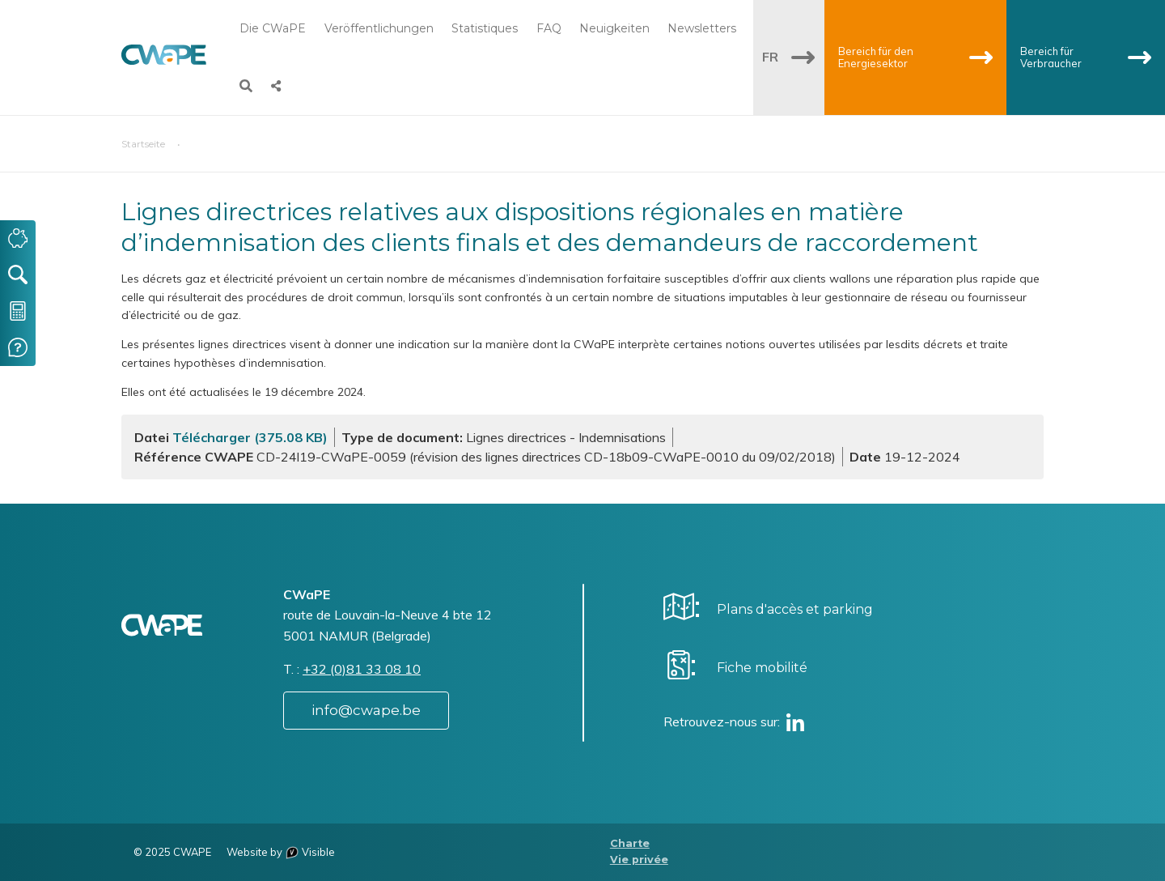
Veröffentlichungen (379, 28)
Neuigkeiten (614, 28)
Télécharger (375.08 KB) (250, 437)
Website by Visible (281, 851)
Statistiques (484, 28)
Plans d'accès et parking (795, 609)
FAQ (548, 28)
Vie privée (639, 859)
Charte (630, 843)
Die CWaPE (272, 28)
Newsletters (701, 28)
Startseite (143, 144)
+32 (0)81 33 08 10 (362, 669)
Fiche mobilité (762, 667)
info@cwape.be (366, 710)
